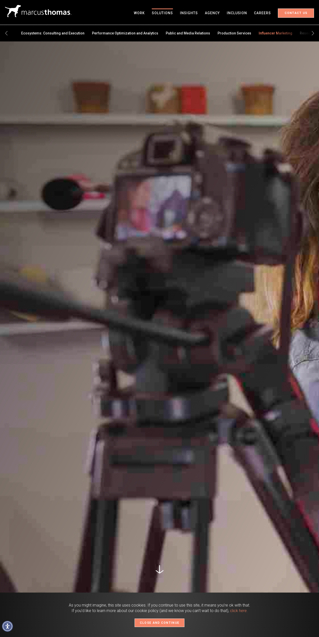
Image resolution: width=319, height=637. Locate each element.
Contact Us (296, 13)
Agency (212, 13)
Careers (262, 13)
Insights (189, 13)
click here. (239, 610)
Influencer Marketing (275, 33)
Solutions (162, 13)
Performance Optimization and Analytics (125, 33)
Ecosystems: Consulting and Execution (52, 33)
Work (139, 13)
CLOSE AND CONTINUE (159, 623)
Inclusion (237, 13)
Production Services (234, 33)
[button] (7, 626)
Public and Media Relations (188, 33)
